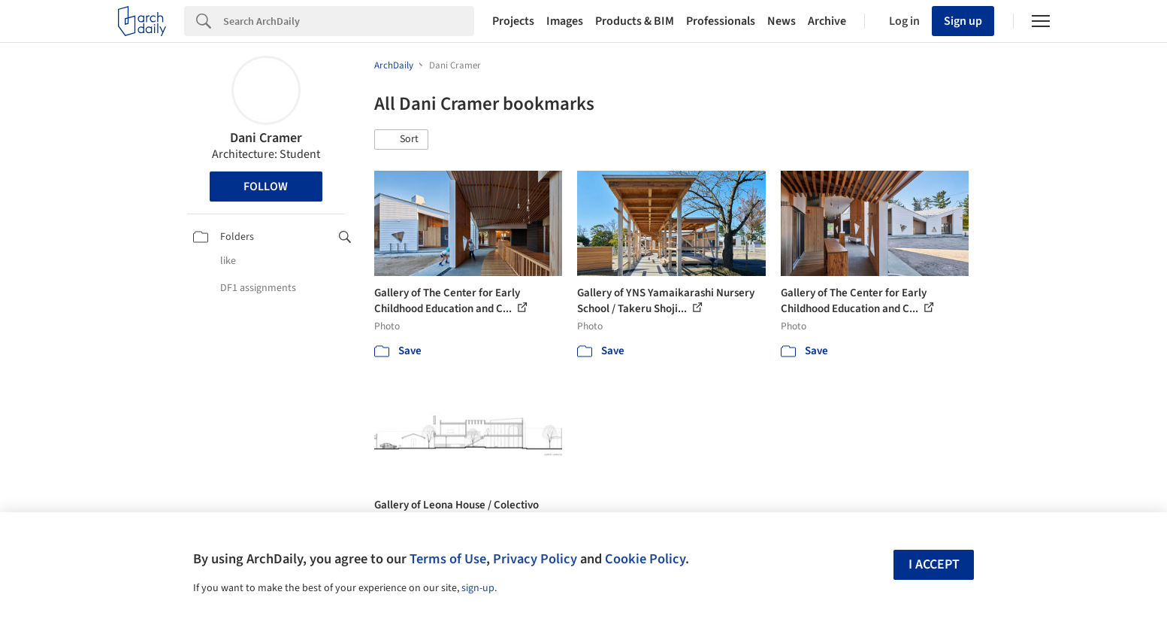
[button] (401, 139)
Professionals (720, 21)
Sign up (963, 21)
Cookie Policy (645, 559)
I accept (934, 564)
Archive (827, 21)
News (781, 21)
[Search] (348, 21)
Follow (265, 186)
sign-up (477, 588)
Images (564, 21)
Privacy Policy (535, 559)
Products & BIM (634, 21)
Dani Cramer (266, 138)
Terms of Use (448, 559)
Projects (513, 21)
